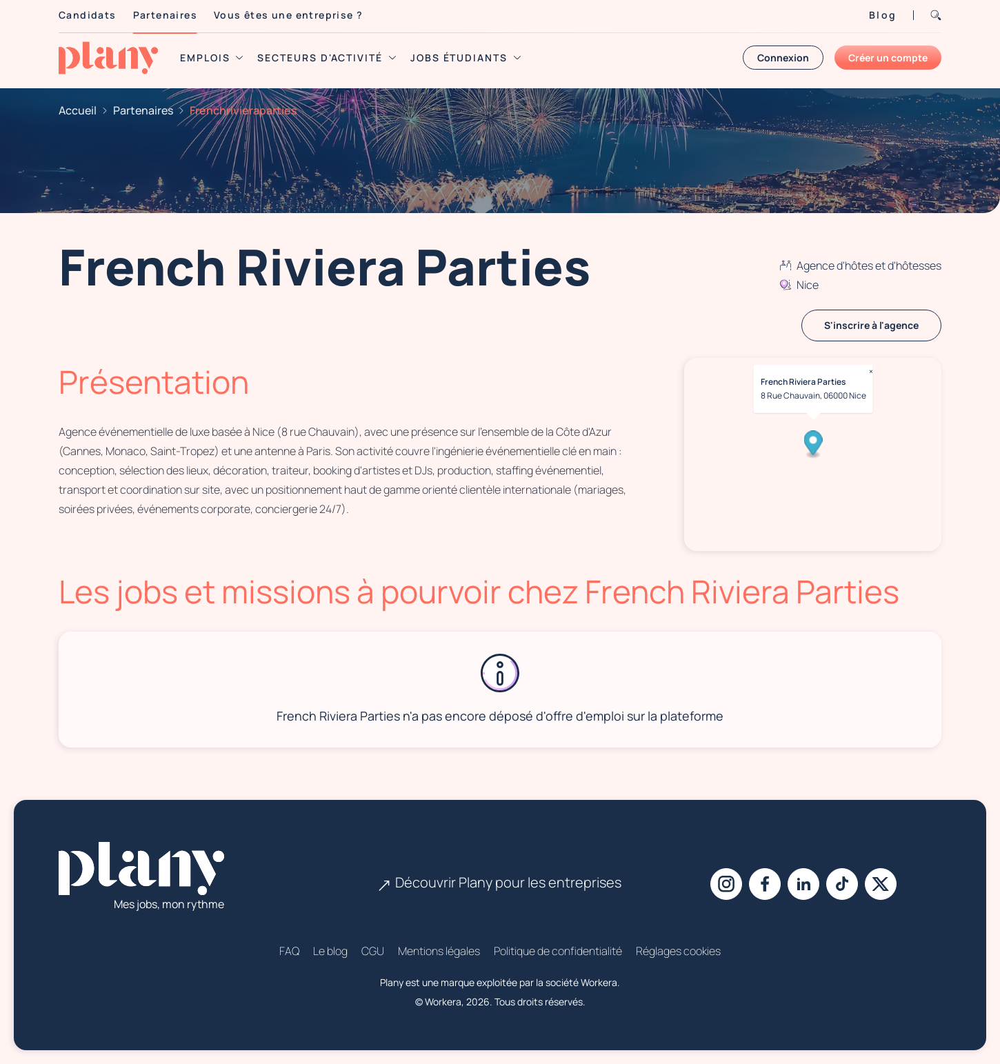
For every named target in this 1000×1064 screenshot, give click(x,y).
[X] (881, 884)
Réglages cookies (678, 950)
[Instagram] (726, 884)
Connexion (783, 57)
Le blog (330, 950)
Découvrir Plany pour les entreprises (500, 882)
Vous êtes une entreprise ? (288, 14)
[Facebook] (765, 884)
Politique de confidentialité (558, 950)
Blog (883, 14)
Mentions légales (439, 950)
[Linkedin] (803, 884)
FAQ (289, 950)
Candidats (88, 14)
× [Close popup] (870, 371)
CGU (372, 950)
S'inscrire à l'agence (871, 325)
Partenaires (165, 14)
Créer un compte (888, 57)
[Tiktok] (842, 884)
